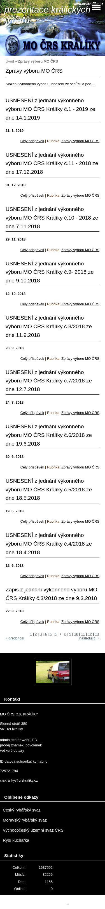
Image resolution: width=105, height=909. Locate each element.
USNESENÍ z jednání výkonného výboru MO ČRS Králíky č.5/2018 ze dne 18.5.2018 (49, 489)
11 (83, 634)
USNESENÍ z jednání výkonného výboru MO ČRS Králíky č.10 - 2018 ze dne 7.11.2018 (52, 217)
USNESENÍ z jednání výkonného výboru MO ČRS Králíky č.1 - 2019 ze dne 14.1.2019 (50, 108)
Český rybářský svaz (22, 810)
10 (76, 634)
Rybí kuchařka (16, 840)
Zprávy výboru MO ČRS (80, 141)
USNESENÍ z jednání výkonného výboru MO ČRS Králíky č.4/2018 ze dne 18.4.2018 (49, 543)
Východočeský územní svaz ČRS (33, 830)
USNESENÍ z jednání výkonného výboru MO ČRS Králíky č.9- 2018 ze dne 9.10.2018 (50, 272)
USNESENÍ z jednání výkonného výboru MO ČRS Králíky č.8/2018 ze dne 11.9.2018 (49, 326)
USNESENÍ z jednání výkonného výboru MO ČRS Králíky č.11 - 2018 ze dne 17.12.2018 (52, 163)
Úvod (10, 61)
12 (90, 634)
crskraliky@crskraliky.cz (19, 780)
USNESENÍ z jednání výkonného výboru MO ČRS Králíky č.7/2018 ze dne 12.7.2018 (49, 380)
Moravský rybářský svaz (25, 820)
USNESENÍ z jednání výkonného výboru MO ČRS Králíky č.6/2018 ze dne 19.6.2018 (49, 434)
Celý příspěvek (32, 141)
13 (97, 634)
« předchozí (15, 638)
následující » (89, 638)
